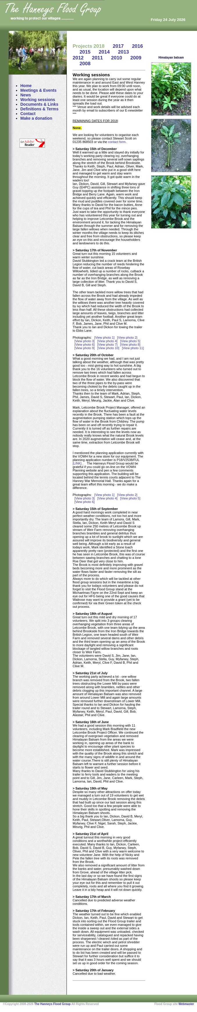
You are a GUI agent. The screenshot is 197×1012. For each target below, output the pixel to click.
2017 (118, 46)
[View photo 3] (84, 341)
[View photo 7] (107, 344)
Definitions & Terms (39, 109)
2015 (85, 52)
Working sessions (37, 99)
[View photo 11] (133, 348)
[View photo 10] (108, 348)
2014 (104, 52)
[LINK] (78, 463)
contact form (117, 142)
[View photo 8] (130, 344)
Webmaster (186, 1004)
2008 (85, 63)
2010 (116, 58)
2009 (136, 58)
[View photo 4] (107, 341)
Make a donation (36, 118)
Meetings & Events (38, 90)
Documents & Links (39, 104)
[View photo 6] (84, 344)
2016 (137, 46)
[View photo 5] (130, 341)
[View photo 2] (127, 337)
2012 (78, 58)
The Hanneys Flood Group (52, 1004)
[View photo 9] (84, 348)
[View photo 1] (104, 337)
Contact (27, 113)
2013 (123, 52)
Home (26, 85)
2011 (97, 58)
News (25, 95)
